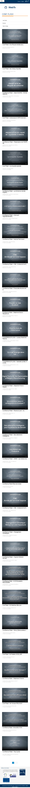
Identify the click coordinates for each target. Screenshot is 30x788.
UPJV (26, 1)
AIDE (19, 1)
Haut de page (6, 768)
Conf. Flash (15, 20)
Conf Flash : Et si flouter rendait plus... (13, 44)
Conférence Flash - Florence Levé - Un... (14, 410)
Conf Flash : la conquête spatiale (12, 166)
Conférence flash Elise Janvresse (12, 484)
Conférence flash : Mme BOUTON (12, 727)
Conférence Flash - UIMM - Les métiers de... (15, 458)
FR (28, 0)
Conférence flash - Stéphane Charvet (13, 678)
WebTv (12, 7)
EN (26, 0)
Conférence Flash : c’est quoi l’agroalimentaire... (11, 216)
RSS (23, 1)
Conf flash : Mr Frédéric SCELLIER (12, 654)
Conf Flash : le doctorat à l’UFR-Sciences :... (15, 118)
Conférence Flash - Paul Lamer (11, 751)
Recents (15, 23)
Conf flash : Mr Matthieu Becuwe (12, 605)
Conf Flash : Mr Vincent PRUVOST (12, 703)
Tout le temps (15, 26)
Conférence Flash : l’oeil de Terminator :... (14, 239)
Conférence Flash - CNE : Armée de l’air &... (15, 264)
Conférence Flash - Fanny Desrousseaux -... (15, 630)
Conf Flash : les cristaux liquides (12, 68)
